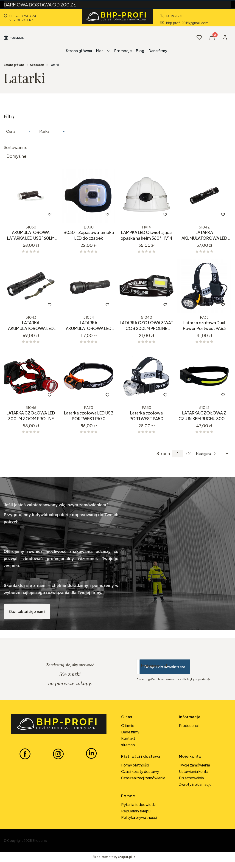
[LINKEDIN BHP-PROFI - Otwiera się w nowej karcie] (91, 754)
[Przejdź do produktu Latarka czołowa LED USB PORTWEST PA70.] (89, 376)
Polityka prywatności (139, 817)
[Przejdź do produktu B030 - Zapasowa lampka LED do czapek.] (89, 196)
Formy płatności (135, 765)
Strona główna (14, 65)
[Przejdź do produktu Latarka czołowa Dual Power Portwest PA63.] (204, 286)
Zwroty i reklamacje (195, 784)
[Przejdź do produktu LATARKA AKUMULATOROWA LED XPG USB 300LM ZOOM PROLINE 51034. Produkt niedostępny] (89, 286)
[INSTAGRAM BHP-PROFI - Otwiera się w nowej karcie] (58, 754)
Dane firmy (130, 732)
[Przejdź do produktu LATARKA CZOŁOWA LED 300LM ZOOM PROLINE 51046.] (31, 376)
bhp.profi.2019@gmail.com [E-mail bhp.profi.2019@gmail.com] (187, 23)
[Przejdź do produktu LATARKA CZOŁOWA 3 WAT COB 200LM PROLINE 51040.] (146, 286)
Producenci (189, 725)
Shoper (38, 840)
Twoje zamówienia (194, 765)
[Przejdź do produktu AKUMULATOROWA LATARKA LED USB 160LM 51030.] (31, 196)
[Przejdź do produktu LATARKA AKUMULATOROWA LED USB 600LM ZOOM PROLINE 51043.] (31, 286)
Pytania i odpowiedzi (138, 804)
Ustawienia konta (193, 771)
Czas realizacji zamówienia (143, 777)
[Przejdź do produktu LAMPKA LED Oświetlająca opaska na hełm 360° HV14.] (146, 196)
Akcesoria (37, 65)
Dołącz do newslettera (164, 666)
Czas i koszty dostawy (140, 771)
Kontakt (128, 738)
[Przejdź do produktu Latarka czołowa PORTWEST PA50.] (146, 376)
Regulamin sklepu (136, 810)
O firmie (127, 725)
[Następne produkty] (206, 453)
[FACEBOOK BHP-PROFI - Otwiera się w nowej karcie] (25, 754)
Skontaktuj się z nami (26, 611)
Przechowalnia (191, 777)
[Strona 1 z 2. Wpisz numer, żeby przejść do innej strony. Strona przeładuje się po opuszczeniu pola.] (177, 453)
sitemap (128, 744)
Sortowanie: (15, 147)
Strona (163, 453)
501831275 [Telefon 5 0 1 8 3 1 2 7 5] (174, 16)
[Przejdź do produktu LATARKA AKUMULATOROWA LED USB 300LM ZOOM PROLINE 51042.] (204, 196)
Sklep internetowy (112, 857)
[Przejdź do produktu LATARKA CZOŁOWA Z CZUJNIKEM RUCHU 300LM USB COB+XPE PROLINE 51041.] (204, 376)
